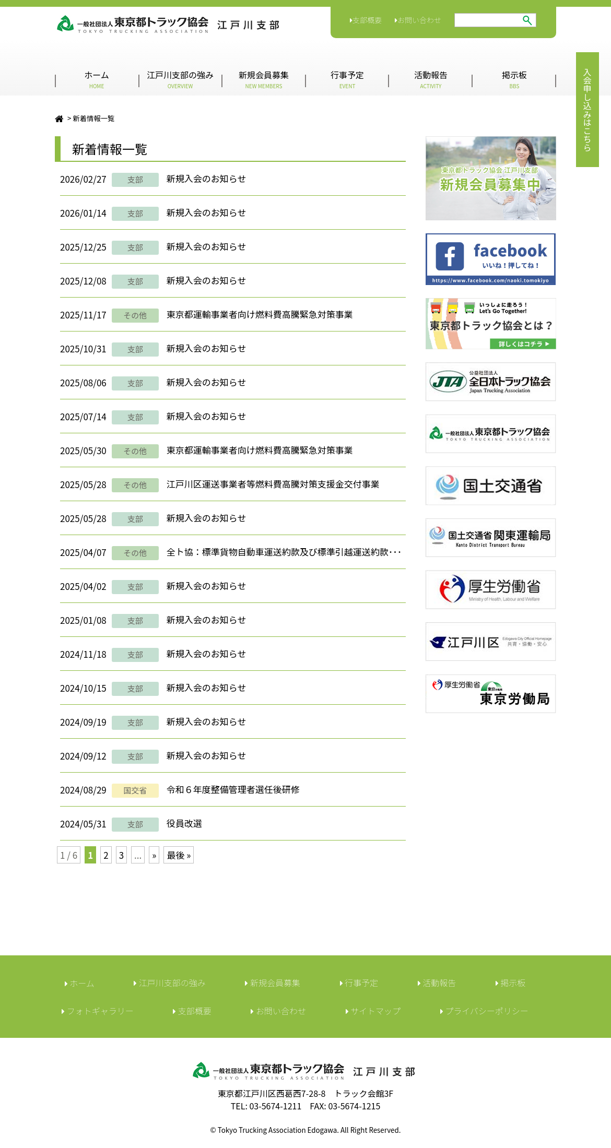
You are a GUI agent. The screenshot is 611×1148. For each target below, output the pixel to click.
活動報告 (431, 79)
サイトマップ (373, 1010)
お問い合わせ (418, 20)
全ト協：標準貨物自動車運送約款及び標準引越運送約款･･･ (284, 551)
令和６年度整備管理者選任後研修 (233, 789)
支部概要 (366, 20)
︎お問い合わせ (278, 1010)
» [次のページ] (154, 854)
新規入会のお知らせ (206, 178)
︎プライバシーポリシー (484, 1010)
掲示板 (514, 79)
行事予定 (347, 79)
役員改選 (184, 823)
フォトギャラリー (98, 1010)
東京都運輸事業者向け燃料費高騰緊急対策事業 (260, 314)
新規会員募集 (264, 79)
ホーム (96, 79)
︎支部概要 (192, 1010)
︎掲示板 (511, 982)
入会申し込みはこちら (587, 109)
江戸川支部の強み (180, 79)
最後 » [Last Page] (179, 854)
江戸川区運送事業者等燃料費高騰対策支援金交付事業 (273, 483)
